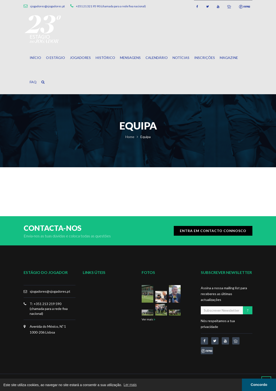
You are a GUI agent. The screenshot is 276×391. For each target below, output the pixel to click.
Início (35, 58)
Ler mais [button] (130, 385)
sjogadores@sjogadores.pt (50, 291)
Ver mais (148, 319)
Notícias (181, 58)
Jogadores (80, 58)
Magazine (229, 58)
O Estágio (55, 58)
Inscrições (204, 58)
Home (129, 137)
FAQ (33, 82)
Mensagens (130, 58)
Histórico (105, 58)
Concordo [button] (259, 385)
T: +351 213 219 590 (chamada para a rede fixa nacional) (49, 309)
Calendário (157, 58)
